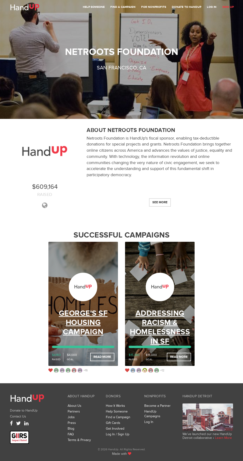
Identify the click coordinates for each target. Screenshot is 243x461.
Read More (102, 357)
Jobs (71, 417)
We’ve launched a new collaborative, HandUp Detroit (207, 417)
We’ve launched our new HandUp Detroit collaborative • (207, 436)
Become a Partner (157, 406)
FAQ (71, 434)
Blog (71, 429)
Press (72, 423)
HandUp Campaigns (152, 413)
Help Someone (94, 7)
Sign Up (228, 7)
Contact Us (18, 416)
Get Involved (115, 429)
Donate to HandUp (186, 7)
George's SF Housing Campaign (83, 323)
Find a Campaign (123, 7)
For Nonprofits (153, 7)
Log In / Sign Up (117, 434)
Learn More (223, 438)
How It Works (115, 406)
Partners (74, 411)
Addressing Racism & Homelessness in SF (160, 327)
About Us (74, 406)
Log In (211, 7)
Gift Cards (113, 423)
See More (160, 202)
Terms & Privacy (79, 440)
